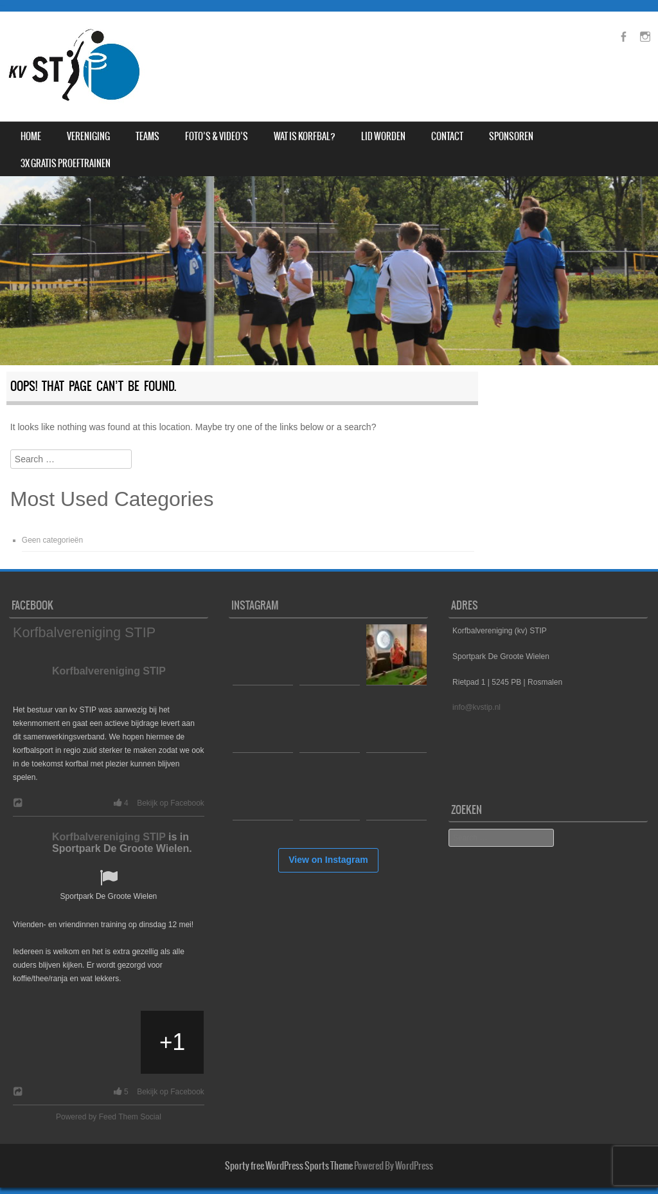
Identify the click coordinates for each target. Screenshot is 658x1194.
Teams (147, 136)
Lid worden (383, 136)
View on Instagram (328, 860)
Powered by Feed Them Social (108, 1116)
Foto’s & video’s (216, 136)
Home (31, 136)
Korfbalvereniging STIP (84, 632)
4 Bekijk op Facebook (156, 803)
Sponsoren (511, 136)
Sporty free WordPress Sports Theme (289, 1166)
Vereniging (88, 136)
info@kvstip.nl (476, 707)
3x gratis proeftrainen (66, 163)
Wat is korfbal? (304, 136)
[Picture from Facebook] (44, 1042)
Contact (447, 136)
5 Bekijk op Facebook (156, 1092)
